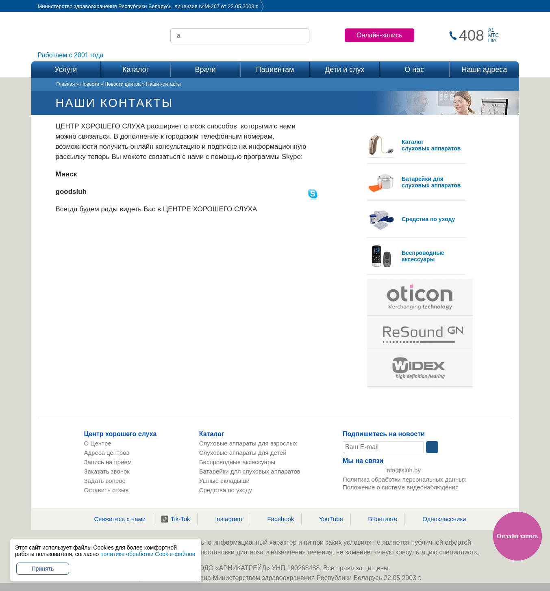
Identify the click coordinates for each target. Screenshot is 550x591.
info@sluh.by (403, 470)
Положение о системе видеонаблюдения (401, 488)
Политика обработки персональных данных (404, 480)
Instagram (223, 519)
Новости (89, 84)
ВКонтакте (377, 519)
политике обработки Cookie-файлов (147, 554)
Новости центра (122, 84)
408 (471, 35)
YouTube (326, 519)
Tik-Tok (175, 519)
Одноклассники (439, 519)
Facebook (275, 519)
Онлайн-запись (379, 35)
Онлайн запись (517, 536)
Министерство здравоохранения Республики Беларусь (105, 6)
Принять (43, 568)
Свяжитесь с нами (115, 519)
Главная (66, 84)
